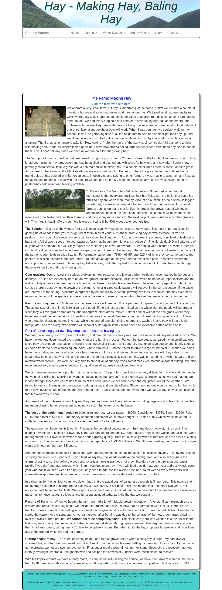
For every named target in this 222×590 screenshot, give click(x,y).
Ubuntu (95, 582)
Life (158, 32)
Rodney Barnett (37, 33)
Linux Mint (84, 582)
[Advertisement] (111, 66)
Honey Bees (140, 32)
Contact (172, 32)
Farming (90, 32)
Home (75, 32)
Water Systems (114, 32)
